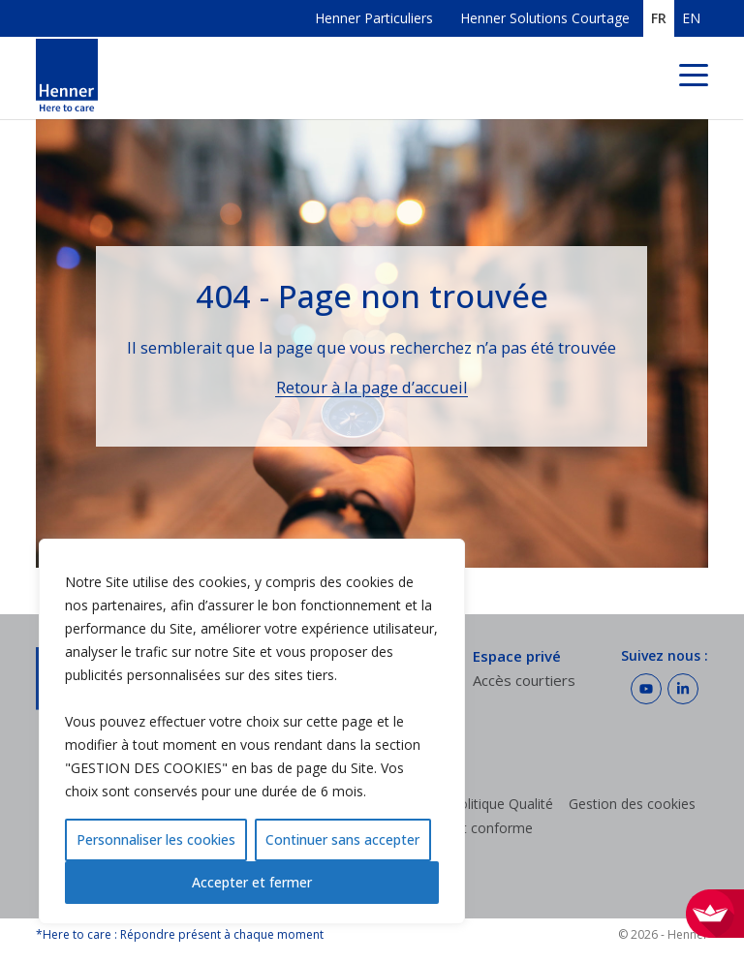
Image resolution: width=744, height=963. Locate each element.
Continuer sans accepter (342, 839)
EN (691, 19)
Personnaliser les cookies (156, 839)
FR (658, 19)
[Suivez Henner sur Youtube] (646, 688)
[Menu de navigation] (693, 78)
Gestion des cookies (632, 803)
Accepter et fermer (252, 882)
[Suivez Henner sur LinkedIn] (682, 688)
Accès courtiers (524, 680)
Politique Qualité (501, 803)
